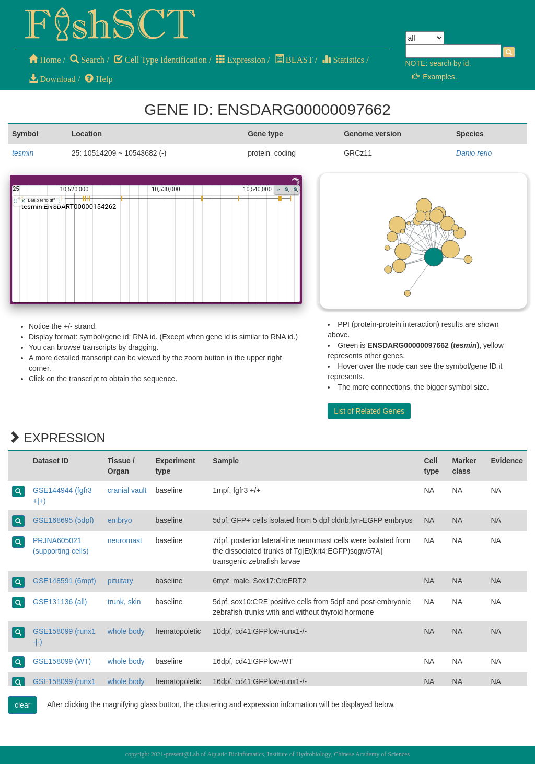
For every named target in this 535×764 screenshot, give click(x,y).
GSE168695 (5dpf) (63, 520)
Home (45, 60)
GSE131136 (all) (60, 601)
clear (22, 705)
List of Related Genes (369, 411)
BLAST (294, 60)
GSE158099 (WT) (62, 661)
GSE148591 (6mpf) (64, 581)
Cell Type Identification (160, 60)
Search (87, 60)
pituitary (120, 581)
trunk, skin (124, 601)
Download (52, 79)
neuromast (125, 540)
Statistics (343, 60)
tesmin (22, 153)
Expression (240, 60)
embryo (120, 520)
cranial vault (127, 490)
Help (98, 79)
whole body (126, 631)
